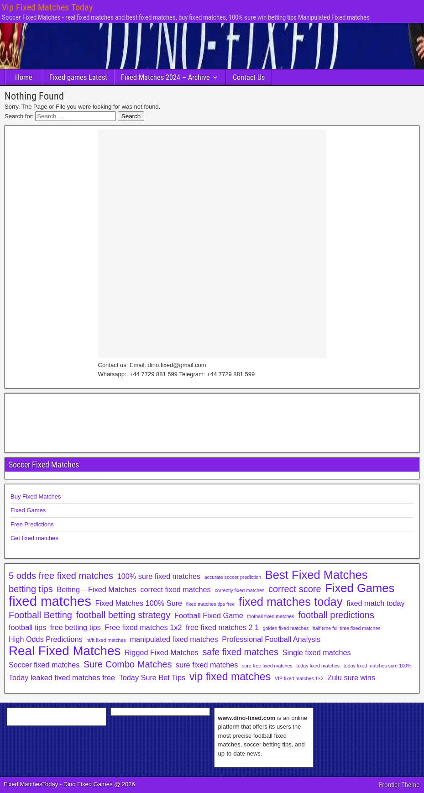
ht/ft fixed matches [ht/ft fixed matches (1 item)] (106, 640)
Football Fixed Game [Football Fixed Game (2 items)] (208, 615)
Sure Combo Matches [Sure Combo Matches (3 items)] (128, 664)
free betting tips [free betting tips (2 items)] (75, 627)
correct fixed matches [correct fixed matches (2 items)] (175, 589)
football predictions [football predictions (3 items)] (336, 615)
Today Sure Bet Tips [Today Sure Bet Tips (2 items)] (152, 677)
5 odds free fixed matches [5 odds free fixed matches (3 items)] (61, 576)
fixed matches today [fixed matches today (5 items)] (291, 601)
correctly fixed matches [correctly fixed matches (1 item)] (239, 590)
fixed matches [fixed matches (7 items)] (50, 601)
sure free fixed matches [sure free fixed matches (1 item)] (267, 665)
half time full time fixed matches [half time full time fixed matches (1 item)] (347, 628)
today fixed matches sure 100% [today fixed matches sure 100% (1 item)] (378, 665)
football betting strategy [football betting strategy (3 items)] (123, 615)
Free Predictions (32, 524)
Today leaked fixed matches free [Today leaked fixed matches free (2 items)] (62, 677)
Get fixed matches (34, 538)
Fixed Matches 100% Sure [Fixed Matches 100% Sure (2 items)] (139, 603)
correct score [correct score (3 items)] (294, 589)
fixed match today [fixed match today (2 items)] (375, 603)
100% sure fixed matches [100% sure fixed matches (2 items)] (158, 576)
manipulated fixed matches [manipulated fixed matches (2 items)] (174, 639)
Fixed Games (28, 510)
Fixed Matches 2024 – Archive (165, 77)
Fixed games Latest (78, 77)
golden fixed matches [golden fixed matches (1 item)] (286, 628)
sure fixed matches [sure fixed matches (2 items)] (207, 665)
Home (23, 77)
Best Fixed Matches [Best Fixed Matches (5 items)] (316, 574)
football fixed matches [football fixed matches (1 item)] (270, 616)
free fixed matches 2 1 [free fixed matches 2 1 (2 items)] (222, 627)
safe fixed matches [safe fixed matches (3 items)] (240, 652)
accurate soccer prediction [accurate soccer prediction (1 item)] (232, 577)
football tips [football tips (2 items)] (27, 627)
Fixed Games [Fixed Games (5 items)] (359, 588)
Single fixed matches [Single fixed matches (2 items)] (317, 652)
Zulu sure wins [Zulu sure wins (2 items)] (351, 677)
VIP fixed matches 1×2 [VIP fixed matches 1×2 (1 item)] (299, 678)
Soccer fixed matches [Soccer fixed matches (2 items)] (44, 665)
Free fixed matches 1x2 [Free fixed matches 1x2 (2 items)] (143, 627)
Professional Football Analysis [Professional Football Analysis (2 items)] (271, 639)
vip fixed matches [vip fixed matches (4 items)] (230, 676)
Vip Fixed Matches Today (47, 7)
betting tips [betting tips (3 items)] (31, 589)
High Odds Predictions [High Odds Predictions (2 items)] (46, 639)
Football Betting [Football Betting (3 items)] (40, 615)
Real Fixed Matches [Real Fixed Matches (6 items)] (64, 651)
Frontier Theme (399, 785)
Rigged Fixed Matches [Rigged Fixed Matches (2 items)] (162, 652)
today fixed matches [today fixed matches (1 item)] (318, 665)
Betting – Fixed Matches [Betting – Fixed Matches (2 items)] (96, 589)
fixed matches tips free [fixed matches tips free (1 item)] (210, 604)
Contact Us (249, 77)
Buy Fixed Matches (35, 496)
